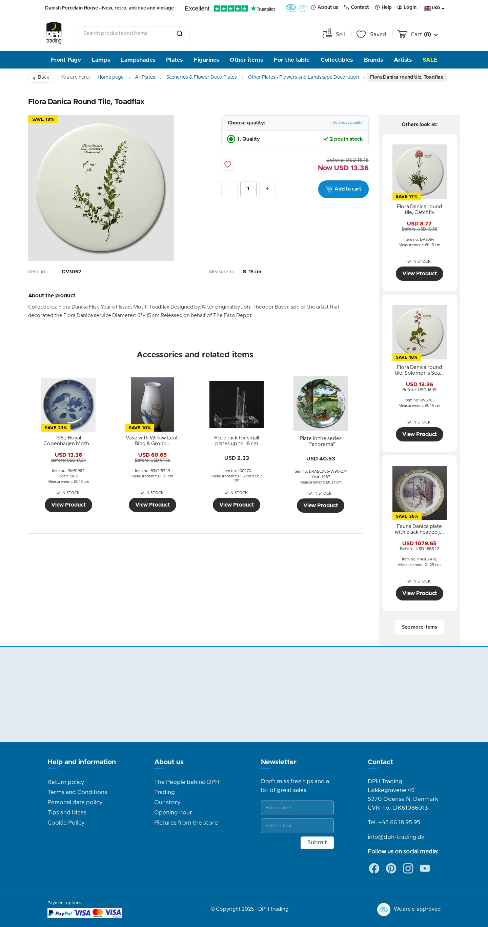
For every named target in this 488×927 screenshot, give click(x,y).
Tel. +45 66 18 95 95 (394, 822)
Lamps (101, 60)
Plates (174, 60)
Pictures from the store (186, 823)
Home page (111, 77)
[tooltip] (68, 441)
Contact (380, 762)
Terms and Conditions (77, 792)
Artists (403, 60)
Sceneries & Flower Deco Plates (201, 77)
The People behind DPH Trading (187, 787)
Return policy (65, 782)
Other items (246, 60)
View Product (68, 505)
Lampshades (138, 60)
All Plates (145, 77)
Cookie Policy (65, 823)
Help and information (81, 762)
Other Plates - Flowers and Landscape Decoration (303, 77)
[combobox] (133, 33)
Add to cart (343, 189)
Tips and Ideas (66, 812)
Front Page (65, 60)
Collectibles (337, 60)
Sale (430, 60)
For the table (292, 60)
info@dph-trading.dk (396, 837)
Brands (373, 60)
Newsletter (279, 762)
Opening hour (173, 812)
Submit (317, 842)
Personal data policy (74, 802)
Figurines (206, 60)
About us (169, 762)
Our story (167, 802)
